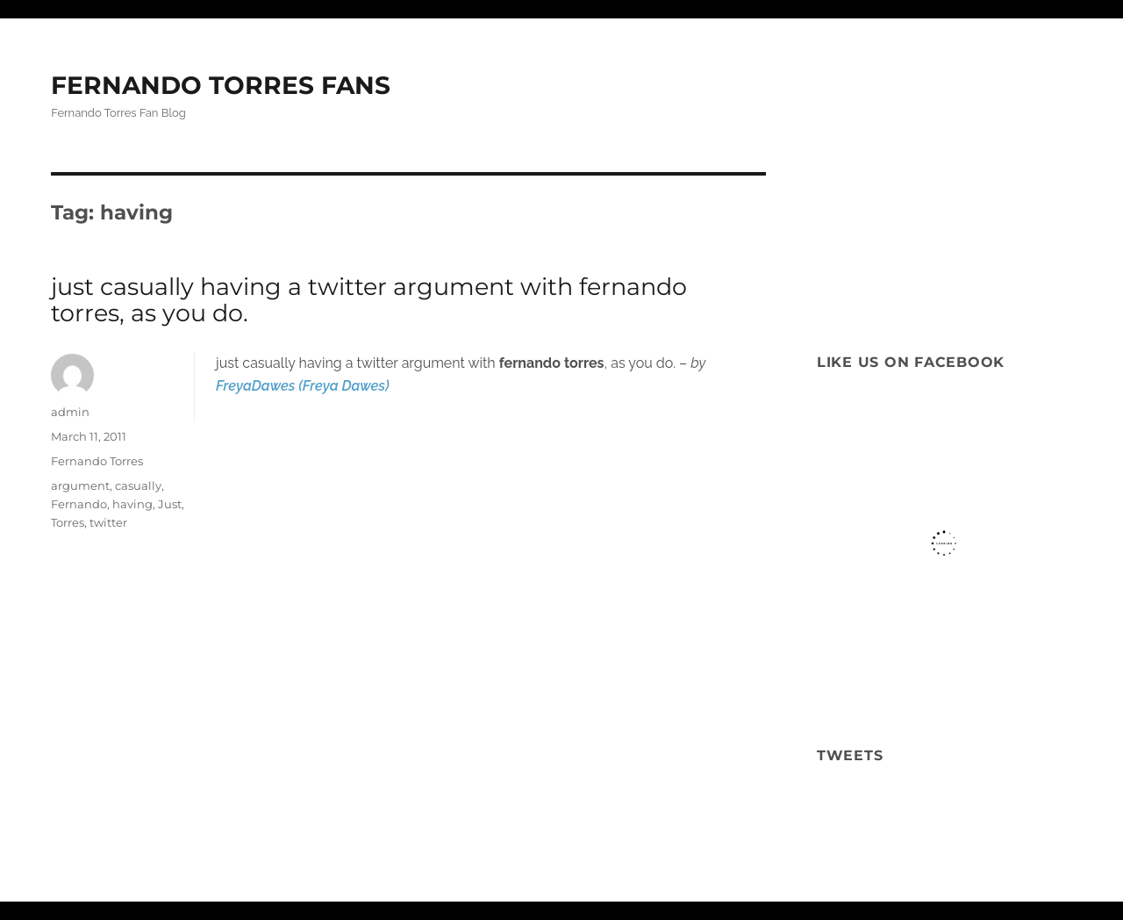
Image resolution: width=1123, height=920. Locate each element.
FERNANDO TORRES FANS (220, 85)
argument (80, 485)
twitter (108, 522)
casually (138, 485)
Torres (67, 522)
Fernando (79, 504)
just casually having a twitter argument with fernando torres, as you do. (369, 299)
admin (70, 412)
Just (170, 504)
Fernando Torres (97, 461)
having (132, 504)
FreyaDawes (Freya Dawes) (303, 385)
